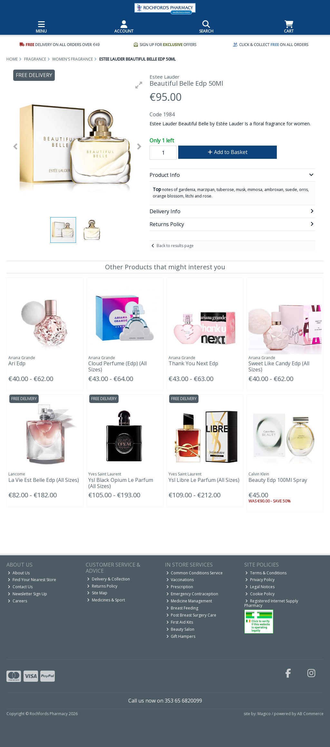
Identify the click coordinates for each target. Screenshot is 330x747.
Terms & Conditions (265, 573)
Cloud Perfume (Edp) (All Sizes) (117, 366)
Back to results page (175, 245)
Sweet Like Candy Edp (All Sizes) (278, 366)
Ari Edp (16, 363)
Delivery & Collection (108, 579)
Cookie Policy (260, 594)
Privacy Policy (260, 579)
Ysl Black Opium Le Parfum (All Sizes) (120, 483)
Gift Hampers (181, 636)
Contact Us (20, 586)
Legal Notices (260, 586)
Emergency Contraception (192, 594)
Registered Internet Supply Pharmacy (271, 603)
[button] (139, 85)
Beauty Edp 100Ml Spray (277, 480)
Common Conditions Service (194, 573)
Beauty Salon (180, 629)
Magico (264, 713)
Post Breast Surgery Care (191, 615)
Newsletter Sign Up (27, 594)
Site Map (97, 593)
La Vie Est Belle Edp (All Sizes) (43, 480)
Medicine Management (189, 601)
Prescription (179, 586)
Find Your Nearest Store (32, 579)
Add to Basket (228, 152)
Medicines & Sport (106, 600)
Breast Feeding (182, 608)
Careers (17, 601)
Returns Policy (102, 586)
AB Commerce (310, 713)
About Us (19, 573)
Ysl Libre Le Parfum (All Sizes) (204, 480)
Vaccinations (180, 579)
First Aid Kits (179, 622)
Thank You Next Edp (193, 363)
